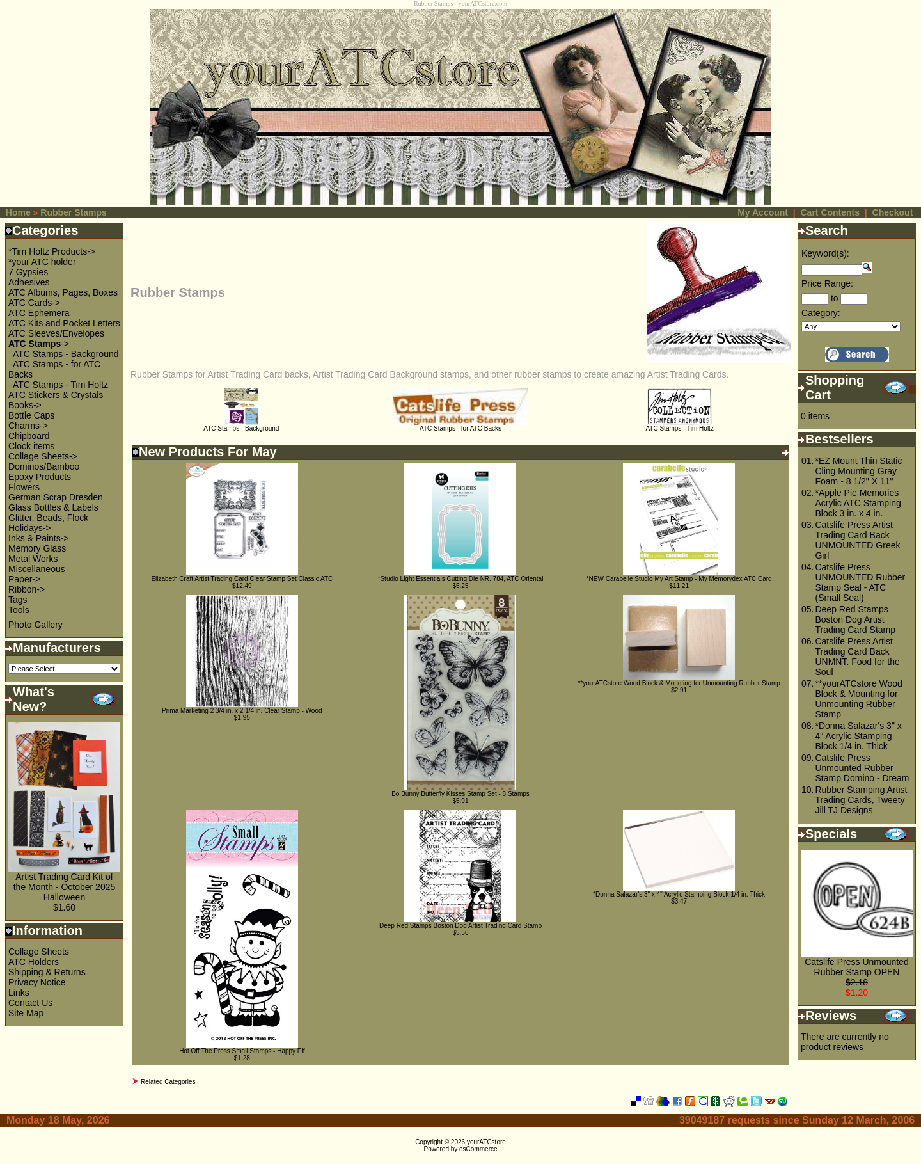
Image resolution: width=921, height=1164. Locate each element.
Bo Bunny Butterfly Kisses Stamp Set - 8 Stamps (460, 793)
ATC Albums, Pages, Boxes (63, 292)
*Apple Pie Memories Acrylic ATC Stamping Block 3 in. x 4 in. (858, 503)
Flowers (24, 487)
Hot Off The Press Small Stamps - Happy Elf (241, 1051)
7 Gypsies (28, 272)
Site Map (25, 1013)
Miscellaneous (36, 569)
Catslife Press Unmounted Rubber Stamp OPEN (857, 967)
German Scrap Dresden (55, 497)
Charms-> (28, 425)
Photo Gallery (35, 624)
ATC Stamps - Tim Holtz (60, 384)
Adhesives (29, 282)
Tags (18, 599)
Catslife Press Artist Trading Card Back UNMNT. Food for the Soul (857, 656)
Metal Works (33, 559)
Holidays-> (29, 528)
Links (18, 992)
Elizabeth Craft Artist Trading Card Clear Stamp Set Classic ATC (242, 578)
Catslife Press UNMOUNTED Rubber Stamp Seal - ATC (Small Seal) (860, 582)
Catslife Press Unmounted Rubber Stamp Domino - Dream (862, 768)
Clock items (31, 446)
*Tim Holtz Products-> (51, 251)
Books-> (25, 405)
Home (18, 212)
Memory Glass (37, 548)
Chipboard (29, 436)
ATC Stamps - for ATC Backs (461, 425)
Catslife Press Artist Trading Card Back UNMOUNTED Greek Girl (857, 540)
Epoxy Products (39, 477)
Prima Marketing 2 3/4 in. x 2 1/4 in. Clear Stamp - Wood (242, 710)
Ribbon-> (26, 589)
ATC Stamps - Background (65, 354)
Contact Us (30, 1003)
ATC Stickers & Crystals (55, 395)
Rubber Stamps (73, 212)
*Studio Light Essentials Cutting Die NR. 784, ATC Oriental (461, 578)
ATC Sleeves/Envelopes (56, 333)
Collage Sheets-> (42, 456)
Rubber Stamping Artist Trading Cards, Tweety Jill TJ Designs (861, 800)
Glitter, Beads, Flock (48, 518)
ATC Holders (33, 962)
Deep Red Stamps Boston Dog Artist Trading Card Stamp (460, 925)
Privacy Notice (36, 982)
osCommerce (478, 1148)
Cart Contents (830, 212)
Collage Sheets (38, 951)
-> (38, 344)
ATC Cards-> (34, 303)
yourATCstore (486, 1141)
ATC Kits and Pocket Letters (64, 323)
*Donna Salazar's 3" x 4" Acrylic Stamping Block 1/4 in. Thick (679, 894)
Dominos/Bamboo (43, 466)
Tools (18, 610)
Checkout (892, 212)
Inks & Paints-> (38, 538)
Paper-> (24, 579)
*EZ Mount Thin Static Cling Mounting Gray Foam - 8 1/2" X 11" (858, 471)
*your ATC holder (42, 262)
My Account (762, 212)
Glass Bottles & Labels (53, 507)
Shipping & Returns (47, 972)
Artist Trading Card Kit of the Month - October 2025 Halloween (64, 887)
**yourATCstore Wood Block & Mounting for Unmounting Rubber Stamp (679, 683)
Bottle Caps (31, 415)
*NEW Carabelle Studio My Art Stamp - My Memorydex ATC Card (679, 578)
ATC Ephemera (38, 313)
